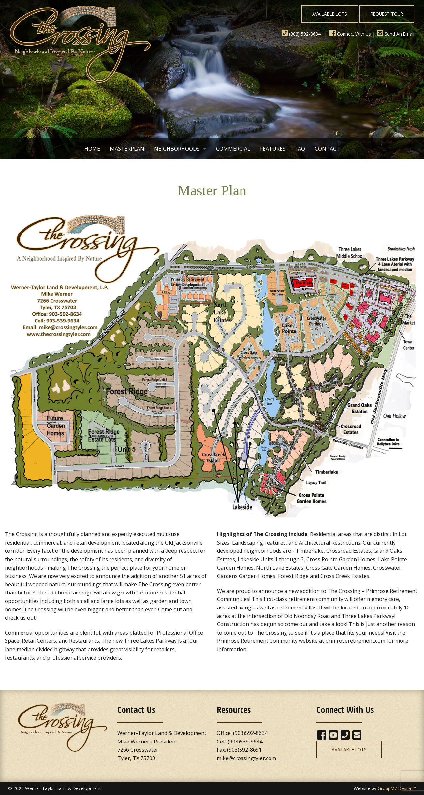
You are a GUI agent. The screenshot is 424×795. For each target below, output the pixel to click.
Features (272, 148)
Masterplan (127, 148)
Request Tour (387, 14)
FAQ (300, 148)
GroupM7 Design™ (397, 788)
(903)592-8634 (250, 733)
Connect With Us (350, 34)
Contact (327, 148)
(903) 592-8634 (301, 34)
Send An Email (395, 34)
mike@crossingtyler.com (246, 758)
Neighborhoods (177, 148)
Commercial (233, 148)
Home (92, 148)
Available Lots (329, 14)
